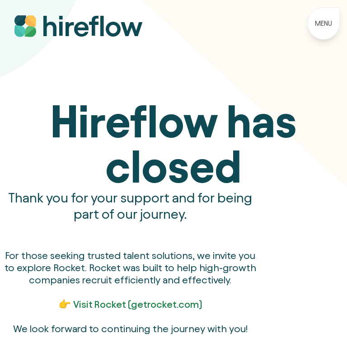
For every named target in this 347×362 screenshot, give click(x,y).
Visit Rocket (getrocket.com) (137, 304)
